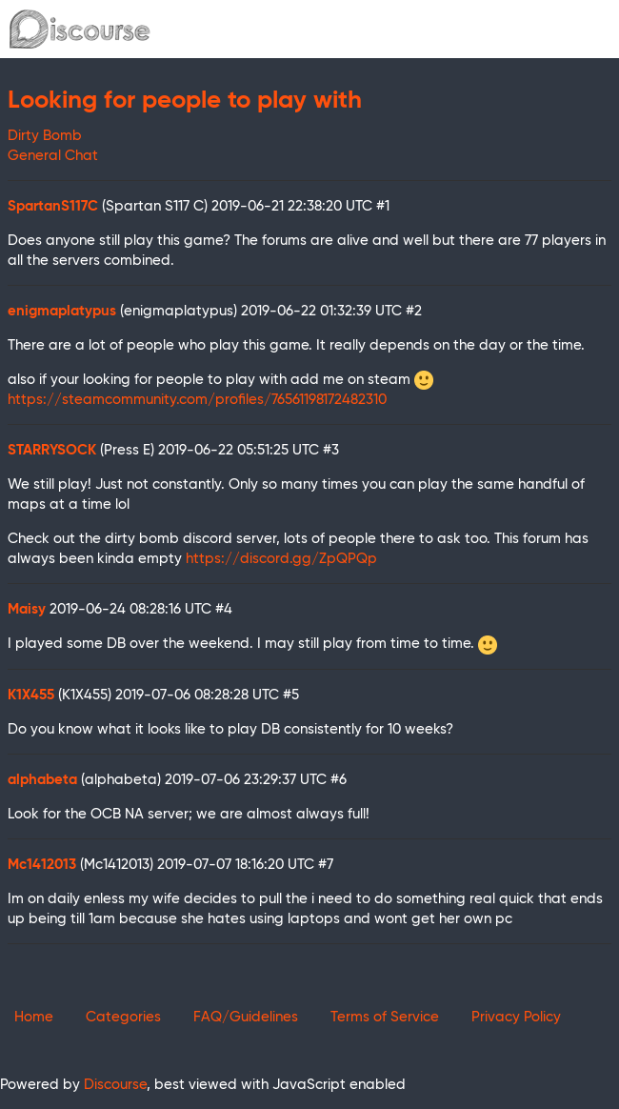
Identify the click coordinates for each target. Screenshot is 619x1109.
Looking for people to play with (185, 101)
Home (33, 1017)
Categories (123, 1017)
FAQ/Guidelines (245, 1017)
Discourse (115, 1085)
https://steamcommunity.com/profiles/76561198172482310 (197, 400)
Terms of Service (384, 1017)
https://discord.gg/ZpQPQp (281, 559)
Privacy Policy (516, 1017)
